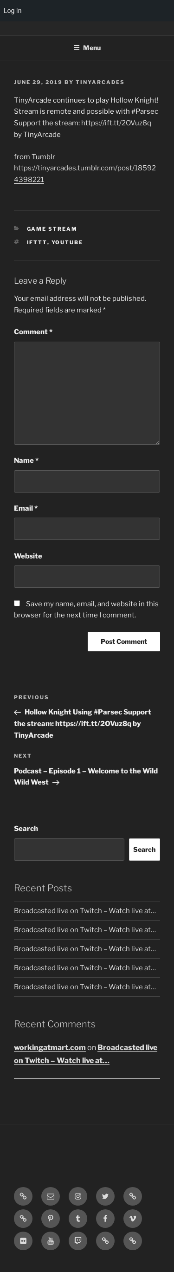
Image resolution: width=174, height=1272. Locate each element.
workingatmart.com (50, 1047)
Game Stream (52, 229)
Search (26, 828)
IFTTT (37, 242)
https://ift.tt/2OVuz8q (116, 123)
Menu (87, 48)
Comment (33, 332)
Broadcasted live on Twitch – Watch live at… (85, 911)
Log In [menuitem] (12, 10)
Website (28, 556)
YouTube (68, 242)
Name (26, 460)
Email (26, 508)
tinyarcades (100, 82)
